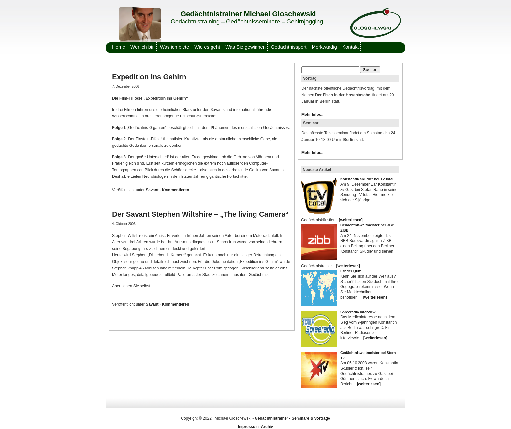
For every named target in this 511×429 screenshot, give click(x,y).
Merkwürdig (324, 47)
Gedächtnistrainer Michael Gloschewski (248, 14)
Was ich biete (174, 47)
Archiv (267, 426)
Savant (152, 190)
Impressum (248, 426)
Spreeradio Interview (357, 312)
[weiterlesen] (350, 220)
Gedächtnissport (288, 47)
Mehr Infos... (313, 114)
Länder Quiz (350, 271)
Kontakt (350, 47)
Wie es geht (207, 47)
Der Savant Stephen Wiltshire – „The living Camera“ (200, 214)
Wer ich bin (142, 47)
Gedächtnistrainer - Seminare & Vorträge (292, 418)
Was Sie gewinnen (245, 47)
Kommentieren (175, 190)
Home (118, 47)
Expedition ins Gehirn (149, 77)
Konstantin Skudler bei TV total (366, 179)
